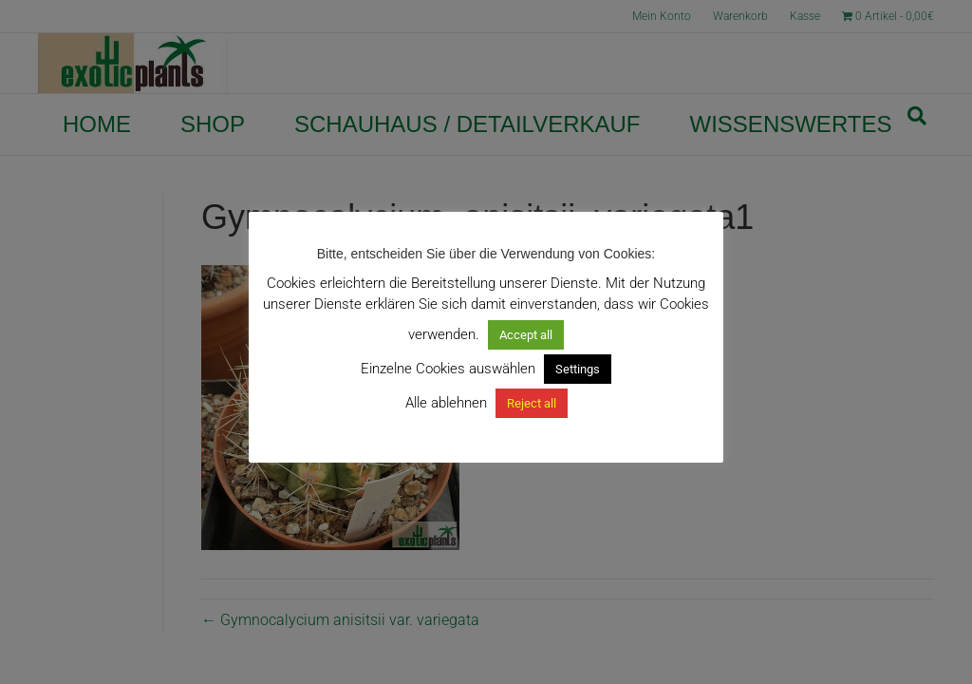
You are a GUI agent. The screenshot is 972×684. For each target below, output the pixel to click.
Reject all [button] (531, 403)
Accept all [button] (525, 335)
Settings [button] (577, 369)
